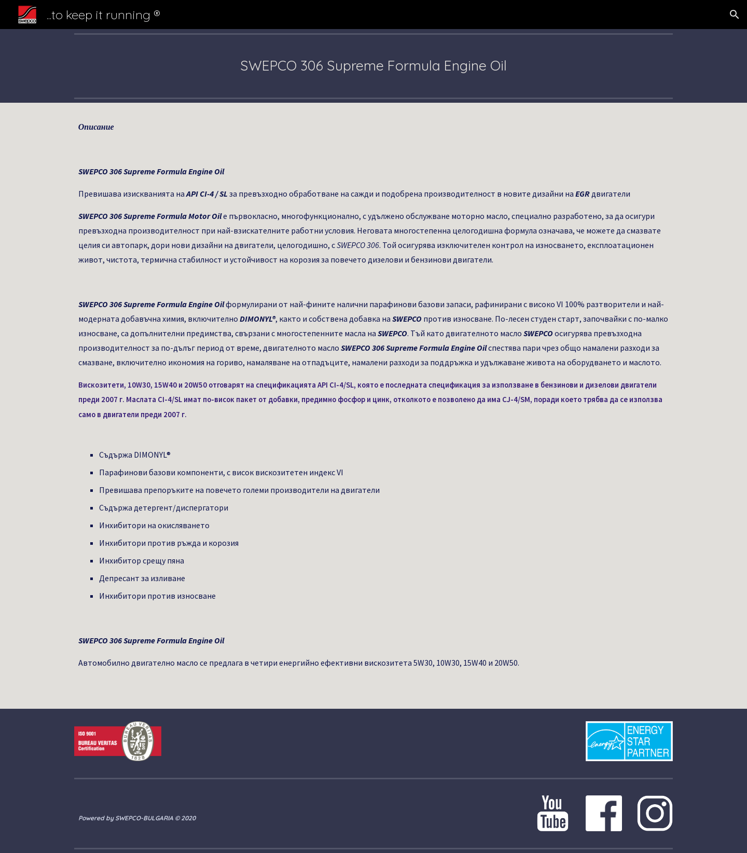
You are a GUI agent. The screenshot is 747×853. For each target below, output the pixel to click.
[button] (734, 14)
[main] (373, 66)
